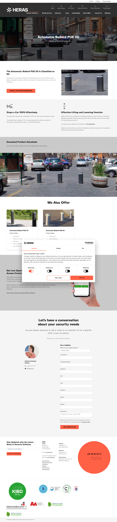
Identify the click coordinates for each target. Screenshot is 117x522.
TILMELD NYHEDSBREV (14, 453)
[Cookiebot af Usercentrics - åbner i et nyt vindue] (86, 243)
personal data (86, 422)
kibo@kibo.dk (30, 368)
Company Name (65, 362)
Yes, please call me (69, 427)
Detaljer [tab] (58, 248)
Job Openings (45, 469)
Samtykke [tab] (34, 248)
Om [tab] (83, 248)
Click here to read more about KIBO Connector (21, 293)
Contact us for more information (21, 90)
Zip (61, 376)
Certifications (46, 460)
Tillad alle (81, 278)
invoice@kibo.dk (50, 457)
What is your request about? (69, 347)
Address (63, 369)
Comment (63, 411)
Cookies (44, 466)
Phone (62, 404)
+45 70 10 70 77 (31, 366)
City (62, 383)
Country (63, 390)
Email (62, 397)
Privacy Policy (46, 467)
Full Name (63, 354)
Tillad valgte (58, 278)
